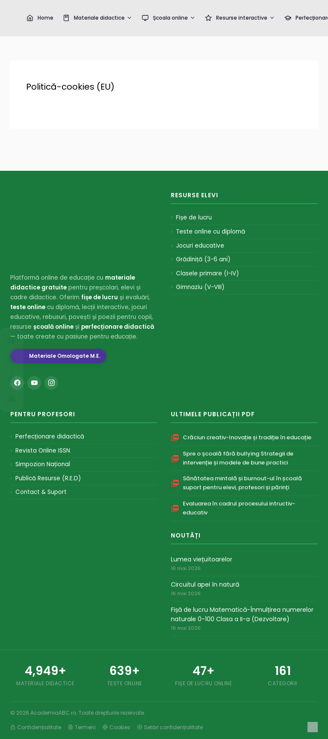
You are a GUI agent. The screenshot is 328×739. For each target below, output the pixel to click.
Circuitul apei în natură (205, 584)
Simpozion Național (42, 464)
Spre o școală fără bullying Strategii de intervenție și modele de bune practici (238, 458)
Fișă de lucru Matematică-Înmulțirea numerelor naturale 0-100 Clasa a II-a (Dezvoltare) (242, 614)
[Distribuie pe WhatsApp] (19, 359)
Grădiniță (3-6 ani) (203, 259)
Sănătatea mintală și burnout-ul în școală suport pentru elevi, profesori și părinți (242, 482)
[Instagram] (51, 383)
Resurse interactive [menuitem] (240, 17)
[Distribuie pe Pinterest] (19, 379)
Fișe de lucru (194, 217)
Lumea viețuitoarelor (201, 559)
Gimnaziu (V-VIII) (200, 287)
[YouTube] (34, 383)
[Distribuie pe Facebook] (19, 340)
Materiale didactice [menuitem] (97, 17)
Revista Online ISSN (42, 451)
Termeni (82, 727)
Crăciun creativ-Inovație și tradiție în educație (247, 437)
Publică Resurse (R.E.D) (48, 478)
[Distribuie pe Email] (19, 399)
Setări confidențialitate (170, 727)
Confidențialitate (35, 727)
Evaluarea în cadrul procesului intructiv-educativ (239, 508)
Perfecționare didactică (49, 436)
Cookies (116, 727)
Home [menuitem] (39, 17)
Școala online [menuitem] (169, 17)
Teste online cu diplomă (210, 232)
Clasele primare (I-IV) (207, 273)
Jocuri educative (200, 246)
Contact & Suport (41, 492)
